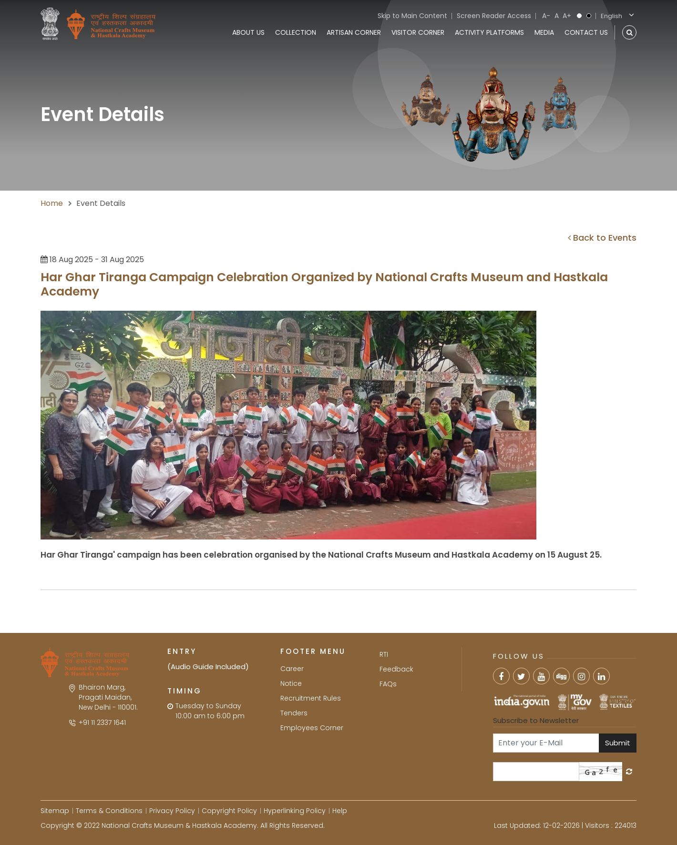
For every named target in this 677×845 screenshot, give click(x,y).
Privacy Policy (172, 810)
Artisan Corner (354, 32)
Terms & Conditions (109, 810)
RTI (384, 654)
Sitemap (55, 810)
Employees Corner (311, 728)
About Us (248, 32)
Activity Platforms (489, 32)
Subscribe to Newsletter (536, 720)
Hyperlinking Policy (295, 810)
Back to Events (602, 238)
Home (52, 203)
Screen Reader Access (494, 15)
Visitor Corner (417, 32)
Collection (295, 32)
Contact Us (586, 32)
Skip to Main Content (412, 15)
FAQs (388, 684)
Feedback (396, 669)
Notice (291, 683)
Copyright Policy (229, 810)
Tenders (294, 713)
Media (544, 32)
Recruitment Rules (310, 698)
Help (339, 810)
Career (292, 668)
